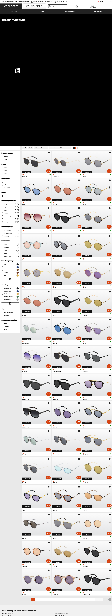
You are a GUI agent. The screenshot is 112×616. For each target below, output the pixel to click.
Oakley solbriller (7, 505)
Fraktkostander (42, 574)
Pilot (10, 96)
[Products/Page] (41, 37)
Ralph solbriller (59, 511)
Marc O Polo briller (7, 524)
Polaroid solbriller (60, 505)
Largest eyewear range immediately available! (17, 1)
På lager (5, 74)
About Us (4, 569)
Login (76, 7)
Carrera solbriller (7, 509)
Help (75, 569)
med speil (5, 205)
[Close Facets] (10, 37)
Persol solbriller (6, 507)
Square (10, 143)
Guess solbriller (59, 509)
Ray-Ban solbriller (7, 503)
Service (40, 569)
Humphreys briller (7, 526)
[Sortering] (60, 37)
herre (4, 60)
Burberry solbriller (60, 507)
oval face (10, 137)
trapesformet (10, 145)
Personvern (24, 605)
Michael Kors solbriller (8, 511)
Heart (10, 134)
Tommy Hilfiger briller (62, 526)
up (109, 605)
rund (10, 94)
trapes (10, 99)
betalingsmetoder (43, 572)
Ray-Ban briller (6, 520)
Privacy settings (5, 572)
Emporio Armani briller (9, 528)
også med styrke (7, 202)
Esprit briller (60, 528)
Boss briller (59, 524)
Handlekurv (93, 7)
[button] (11, 6)
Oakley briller (6, 522)
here (46, 549)
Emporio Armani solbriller (62, 503)
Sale (4, 71)
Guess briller (60, 520)
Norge (101, 1)
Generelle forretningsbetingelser (10, 605)
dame (4, 57)
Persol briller (60, 522)
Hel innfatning (10, 120)
